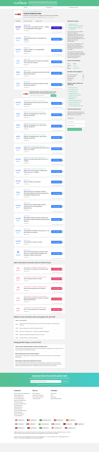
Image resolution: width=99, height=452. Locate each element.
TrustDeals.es (72, 429)
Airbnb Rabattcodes (18, 406)
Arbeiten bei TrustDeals (37, 404)
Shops (30, 11)
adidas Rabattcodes (19, 404)
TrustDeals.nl (80, 433)
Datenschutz (53, 402)
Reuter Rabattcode (53, 4)
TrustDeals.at (21, 429)
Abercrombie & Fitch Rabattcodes (22, 402)
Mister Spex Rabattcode (44, 4)
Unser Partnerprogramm (38, 406)
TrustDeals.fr (32, 433)
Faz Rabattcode (73, 91)
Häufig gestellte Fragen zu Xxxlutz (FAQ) (75, 28)
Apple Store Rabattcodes (20, 409)
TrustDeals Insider (73, 7)
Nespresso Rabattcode (75, 102)
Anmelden (53, 97)
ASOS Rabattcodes (18, 411)
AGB (52, 404)
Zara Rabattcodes (18, 424)
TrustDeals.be (33, 429)
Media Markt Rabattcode (75, 100)
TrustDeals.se (45, 437)
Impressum (53, 406)
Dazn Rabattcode (73, 89)
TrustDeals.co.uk (71, 437)
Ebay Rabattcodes (18, 414)
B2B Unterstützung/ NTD (56, 407)
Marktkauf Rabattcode (75, 95)
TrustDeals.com (58, 437)
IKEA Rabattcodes (18, 418)
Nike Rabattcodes (18, 421)
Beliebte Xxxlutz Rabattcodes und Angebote (76, 25)
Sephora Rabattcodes (19, 423)
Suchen (55, 2)
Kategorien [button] (49, 7)
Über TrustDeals (36, 402)
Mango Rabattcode (74, 93)
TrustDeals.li (69, 433)
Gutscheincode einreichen (74, 129)
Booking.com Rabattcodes (20, 412)
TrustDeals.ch (60, 429)
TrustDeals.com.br (46, 429)
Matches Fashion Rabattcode (73, 97)
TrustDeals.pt (33, 437)
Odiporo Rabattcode (74, 104)
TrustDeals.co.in (45, 433)
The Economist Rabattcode (76, 106)
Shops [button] (25, 7)
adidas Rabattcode (36, 4)
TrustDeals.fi (21, 433)
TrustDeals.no (21, 437)
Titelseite (25, 11)
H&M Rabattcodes (18, 416)
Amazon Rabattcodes (19, 407)
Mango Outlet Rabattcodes (20, 419)
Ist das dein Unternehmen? (76, 67)
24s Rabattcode (73, 87)
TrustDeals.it (57, 433)
